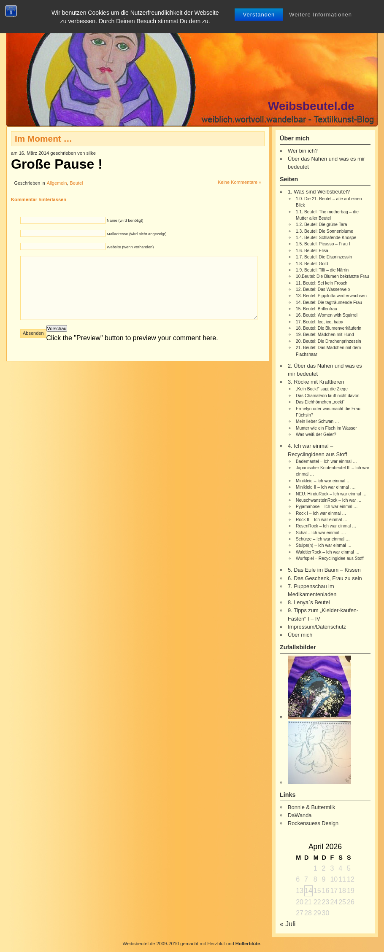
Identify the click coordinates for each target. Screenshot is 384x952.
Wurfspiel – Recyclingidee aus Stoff (330, 558)
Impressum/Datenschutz (317, 627)
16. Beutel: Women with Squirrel (326, 315)
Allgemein (57, 183)
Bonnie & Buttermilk (311, 807)
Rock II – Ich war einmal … (321, 519)
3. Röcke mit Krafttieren (316, 382)
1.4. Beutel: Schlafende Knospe (326, 237)
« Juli (287, 924)
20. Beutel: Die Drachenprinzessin (328, 341)
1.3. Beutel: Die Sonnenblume (324, 231)
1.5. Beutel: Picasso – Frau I (323, 244)
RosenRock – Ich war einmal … (326, 526)
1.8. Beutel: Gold (312, 263)
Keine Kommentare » (239, 182)
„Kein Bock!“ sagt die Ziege (322, 389)
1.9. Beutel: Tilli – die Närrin (322, 270)
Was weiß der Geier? (316, 434)
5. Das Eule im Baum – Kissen (324, 570)
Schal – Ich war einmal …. (321, 532)
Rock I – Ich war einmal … (321, 513)
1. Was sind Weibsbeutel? (319, 191)
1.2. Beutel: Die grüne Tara (321, 224)
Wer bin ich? (303, 151)
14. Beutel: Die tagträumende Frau (329, 302)
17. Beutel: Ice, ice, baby (319, 322)
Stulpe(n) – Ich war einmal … (324, 545)
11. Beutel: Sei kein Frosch (321, 283)
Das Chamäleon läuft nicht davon (328, 395)
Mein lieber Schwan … (317, 421)
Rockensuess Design (313, 823)
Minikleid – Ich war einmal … (323, 481)
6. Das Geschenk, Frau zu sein (325, 578)
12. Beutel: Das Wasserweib (323, 289)
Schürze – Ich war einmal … (323, 539)
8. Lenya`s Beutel (309, 602)
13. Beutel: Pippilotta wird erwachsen (331, 295)
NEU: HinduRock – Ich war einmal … (331, 494)
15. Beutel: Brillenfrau (316, 309)
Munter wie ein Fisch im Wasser (326, 428)
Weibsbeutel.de (311, 106)
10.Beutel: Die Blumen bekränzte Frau (332, 276)
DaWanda (299, 815)
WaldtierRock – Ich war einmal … (328, 552)
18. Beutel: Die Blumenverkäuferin (328, 328)
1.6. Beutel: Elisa (312, 250)
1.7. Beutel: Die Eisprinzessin (324, 257)
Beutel (76, 183)
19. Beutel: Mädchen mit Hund (325, 334)
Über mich (300, 635)
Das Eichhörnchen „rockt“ (320, 402)
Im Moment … (43, 138)
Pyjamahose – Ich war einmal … (327, 506)
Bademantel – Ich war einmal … (326, 461)
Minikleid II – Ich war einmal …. (326, 487)
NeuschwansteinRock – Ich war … (329, 500)
